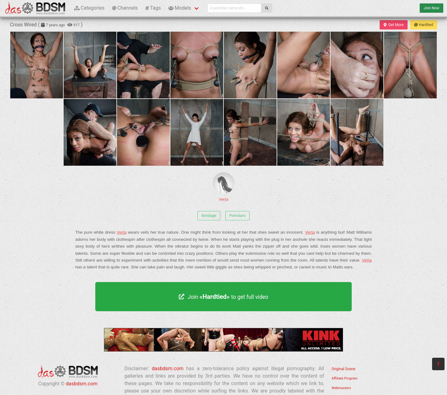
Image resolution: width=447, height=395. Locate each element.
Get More (394, 25)
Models (179, 8)
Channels (125, 8)
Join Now (431, 8)
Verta (223, 187)
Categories (89, 8)
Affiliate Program (345, 378)
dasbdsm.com (81, 384)
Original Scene (343, 369)
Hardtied (423, 25)
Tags (153, 8)
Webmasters (341, 388)
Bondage (208, 215)
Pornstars (237, 215)
